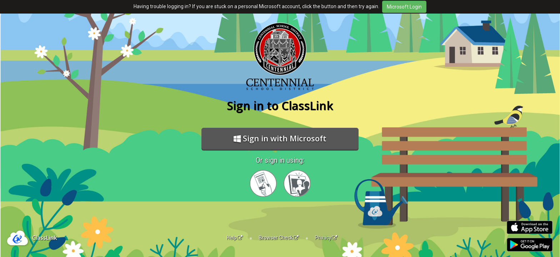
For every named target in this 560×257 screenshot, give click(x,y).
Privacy (326, 238)
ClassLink (44, 238)
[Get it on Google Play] (529, 244)
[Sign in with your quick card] (263, 183)
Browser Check (279, 238)
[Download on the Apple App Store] (529, 227)
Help (234, 238)
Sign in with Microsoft (280, 138)
